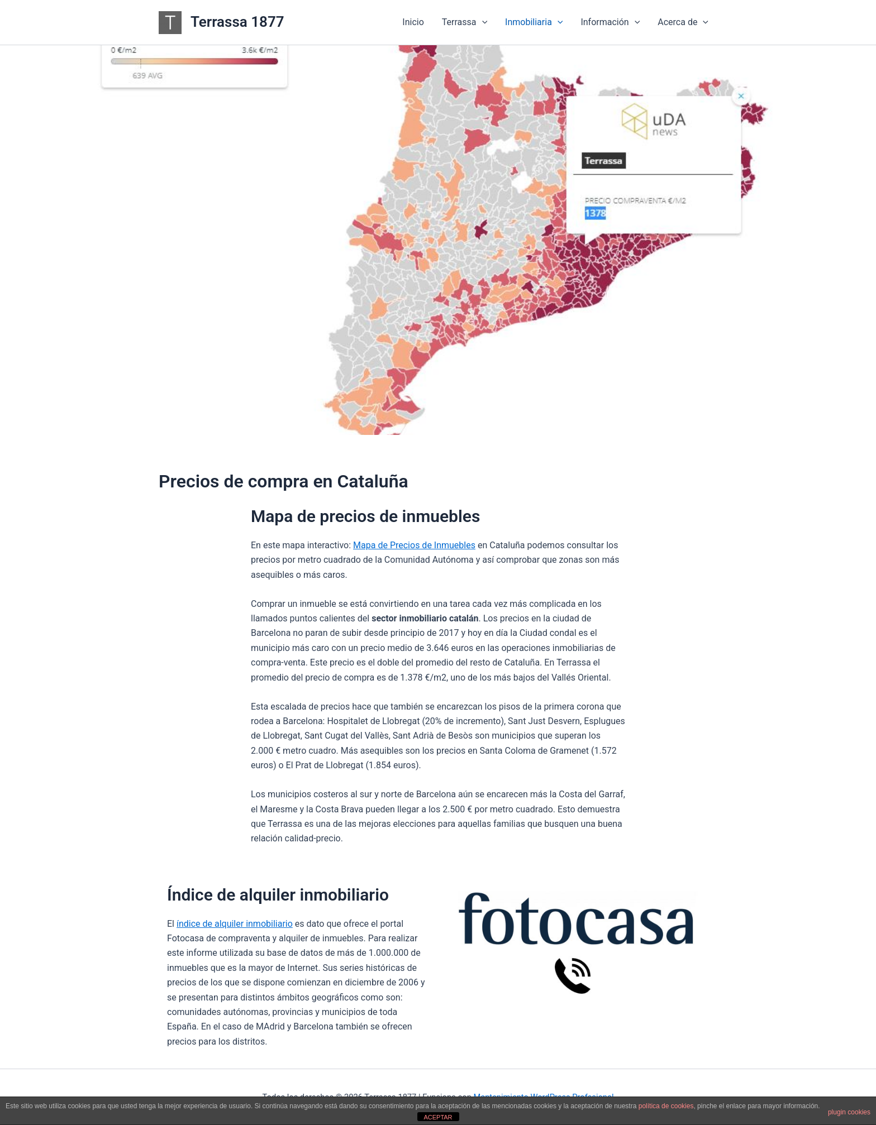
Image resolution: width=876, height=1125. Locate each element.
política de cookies (666, 1106)
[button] (482, 22)
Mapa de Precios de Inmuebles (414, 545)
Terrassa (464, 22)
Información (610, 22)
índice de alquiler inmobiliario (235, 923)
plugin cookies (849, 1112)
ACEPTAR (437, 1117)
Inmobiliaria (534, 22)
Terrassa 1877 (237, 21)
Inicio (412, 22)
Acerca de (683, 22)
